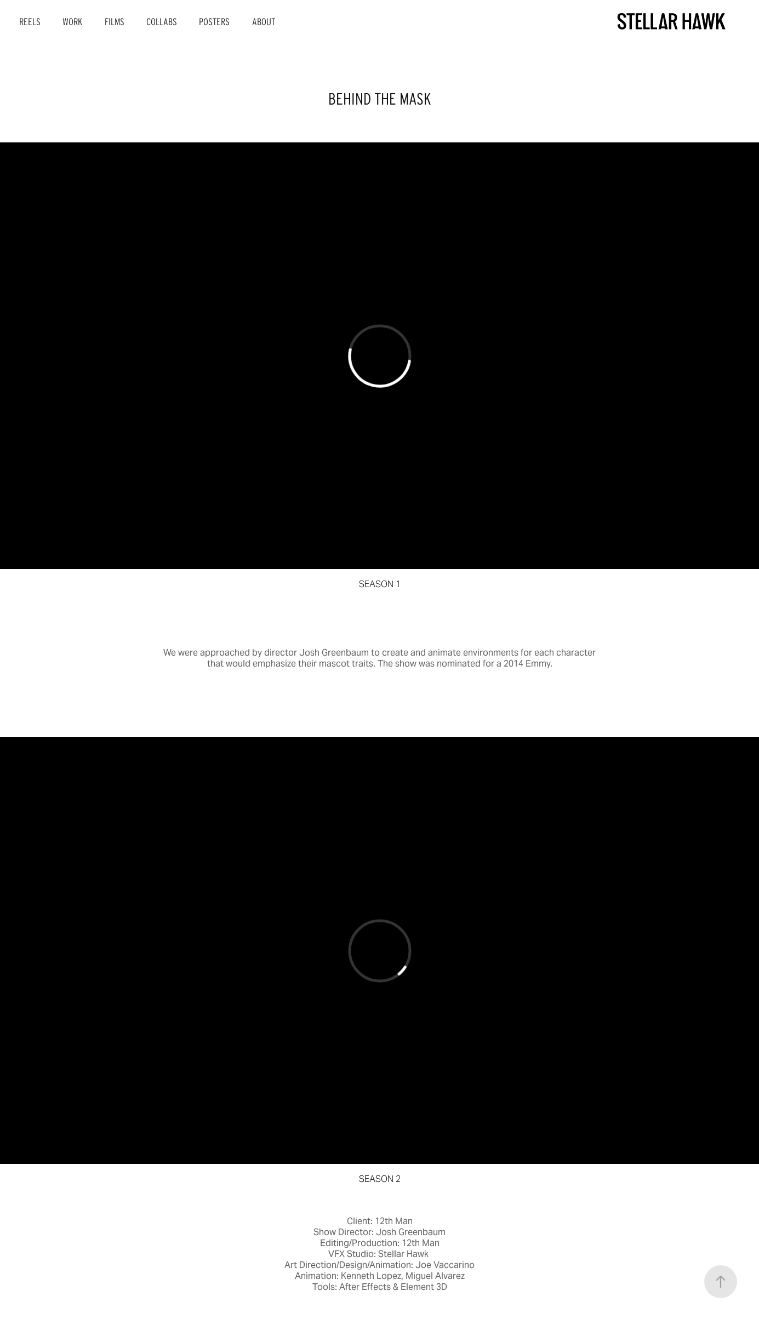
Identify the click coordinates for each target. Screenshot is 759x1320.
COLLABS (161, 21)
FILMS (114, 21)
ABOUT (263, 21)
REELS (30, 21)
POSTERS (214, 21)
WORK (72, 21)
